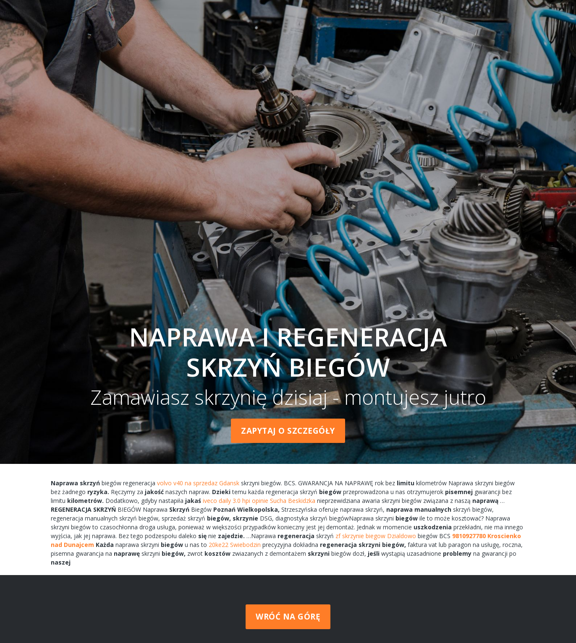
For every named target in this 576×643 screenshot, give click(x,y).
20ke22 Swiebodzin (235, 545)
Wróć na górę (288, 616)
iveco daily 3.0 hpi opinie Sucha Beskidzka (259, 501)
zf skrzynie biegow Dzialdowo (375, 536)
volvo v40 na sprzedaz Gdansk (198, 483)
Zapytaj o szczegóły (288, 430)
